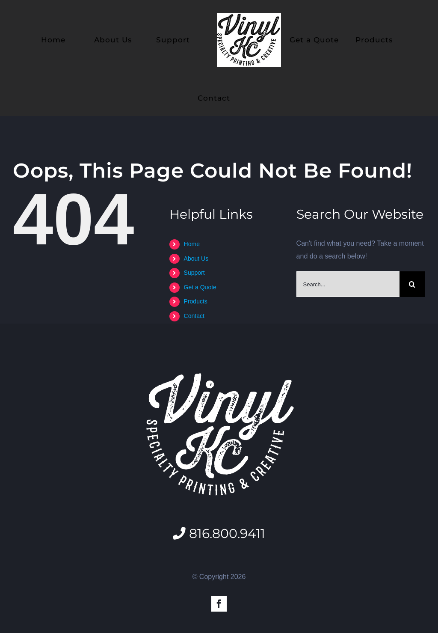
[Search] (412, 284)
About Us (196, 258)
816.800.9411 (219, 533)
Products (195, 301)
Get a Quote (200, 287)
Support (194, 272)
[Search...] (348, 284)
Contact (194, 315)
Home (192, 244)
